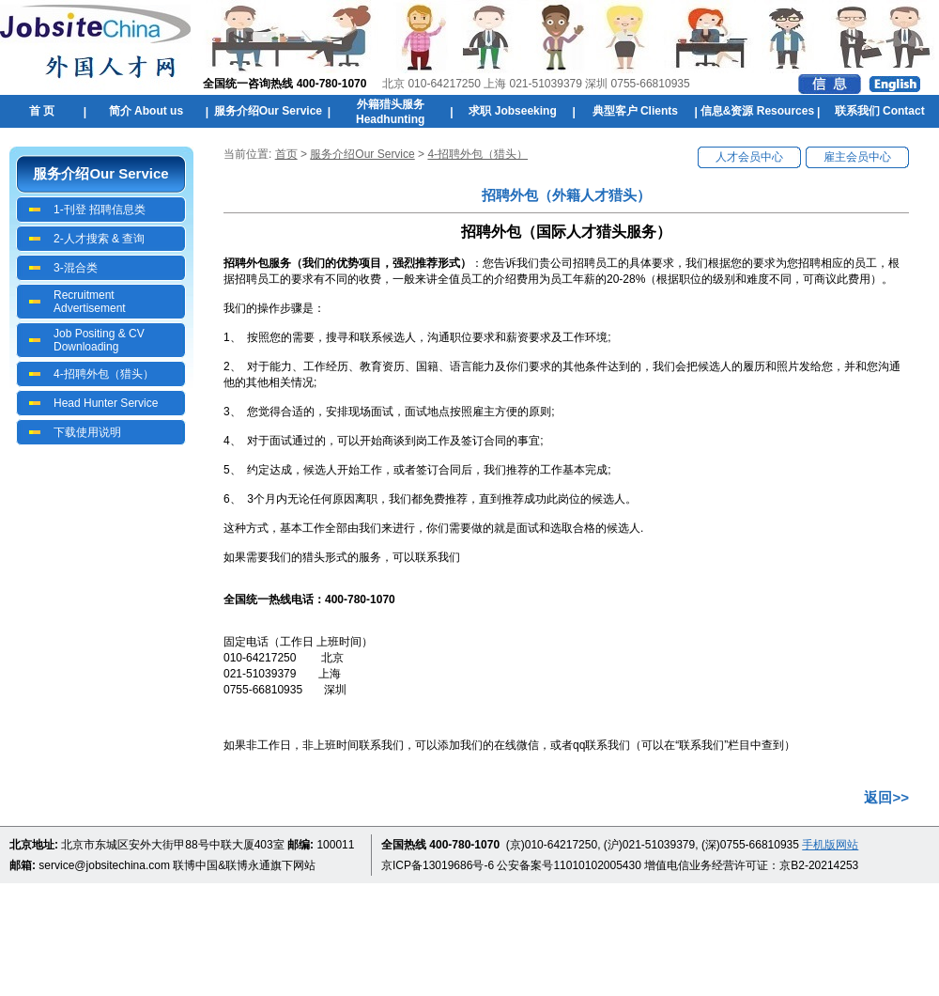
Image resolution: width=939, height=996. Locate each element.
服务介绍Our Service (362, 154)
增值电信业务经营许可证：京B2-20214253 (751, 865)
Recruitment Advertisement (90, 301)
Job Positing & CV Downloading (99, 340)
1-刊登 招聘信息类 (100, 209)
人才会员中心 (749, 156)
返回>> (886, 797)
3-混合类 (76, 267)
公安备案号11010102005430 (568, 865)
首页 (286, 154)
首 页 (41, 110)
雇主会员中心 (857, 156)
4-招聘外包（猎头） (104, 374)
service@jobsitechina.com (104, 865)
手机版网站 (830, 844)
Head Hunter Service (106, 403)
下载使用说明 (87, 432)
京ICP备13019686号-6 (437, 865)
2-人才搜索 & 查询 (99, 238)
